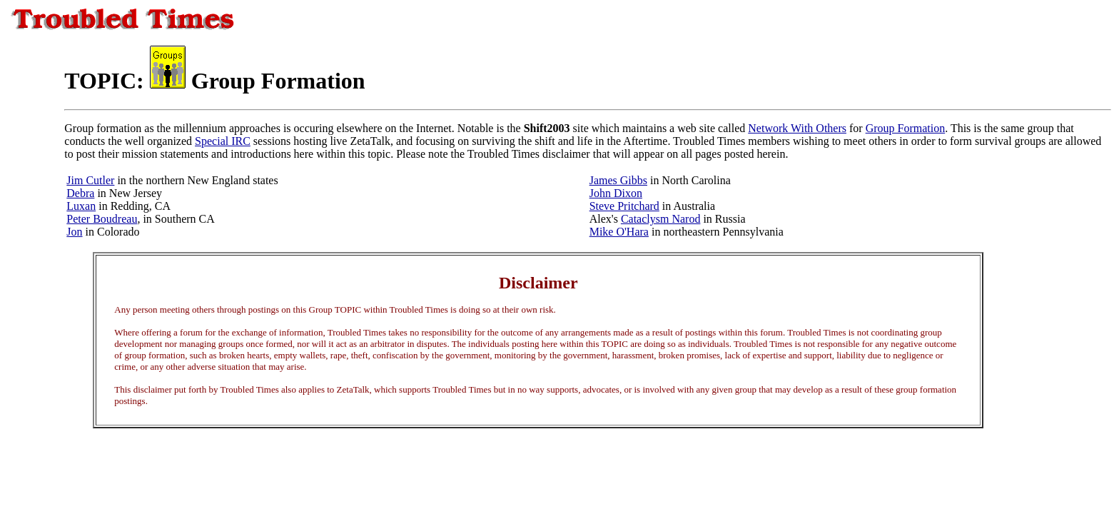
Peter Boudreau (101, 219)
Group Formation (906, 128)
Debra (80, 193)
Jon (74, 232)
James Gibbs (618, 180)
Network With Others (797, 128)
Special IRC (222, 141)
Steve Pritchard (624, 206)
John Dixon (615, 193)
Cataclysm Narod (661, 219)
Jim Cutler (90, 180)
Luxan (81, 206)
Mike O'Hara (619, 232)
